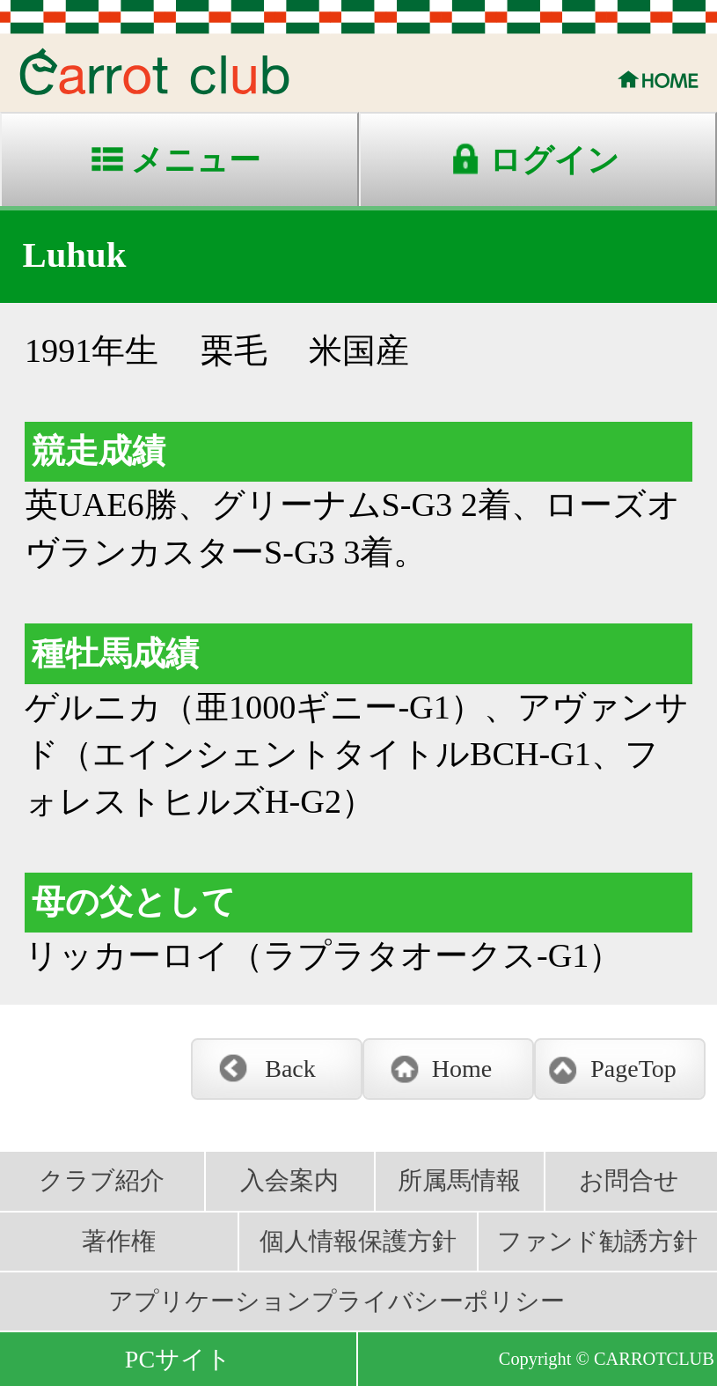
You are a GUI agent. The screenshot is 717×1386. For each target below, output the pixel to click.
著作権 (119, 1241)
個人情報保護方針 (358, 1241)
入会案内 (289, 1180)
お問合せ (629, 1180)
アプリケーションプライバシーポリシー (336, 1301)
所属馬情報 (459, 1180)
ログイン (554, 160)
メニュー (195, 160)
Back (290, 1068)
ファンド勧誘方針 (597, 1241)
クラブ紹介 (102, 1180)
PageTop (633, 1068)
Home (462, 1068)
